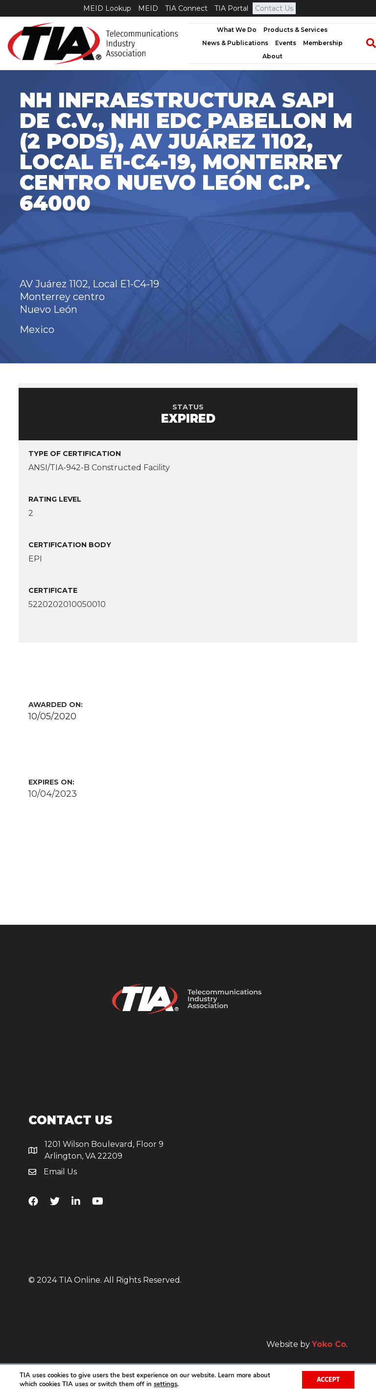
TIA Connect (186, 8)
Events (285, 43)
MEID (148, 8)
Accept (328, 1379)
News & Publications (235, 43)
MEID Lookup (107, 8)
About (272, 56)
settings (165, 1384)
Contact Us (274, 8)
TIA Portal (231, 8)
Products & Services (295, 29)
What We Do (237, 29)
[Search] (366, 43)
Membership (323, 43)
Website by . (307, 1344)
